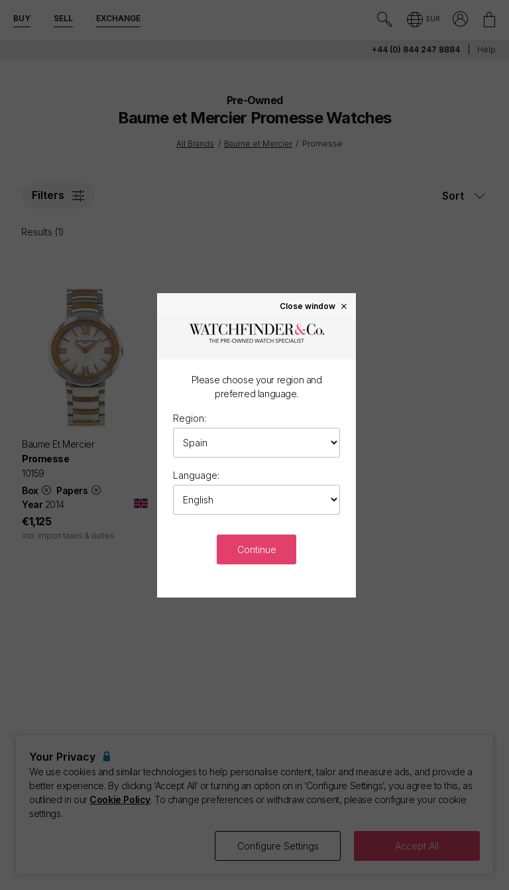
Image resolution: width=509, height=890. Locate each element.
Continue (256, 549)
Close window (314, 305)
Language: (196, 475)
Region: (189, 418)
